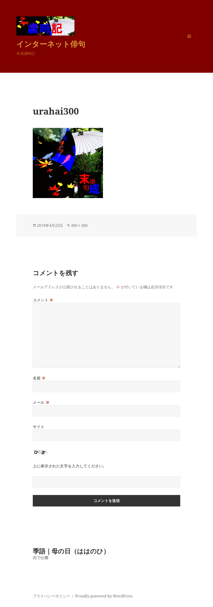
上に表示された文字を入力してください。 (70, 466)
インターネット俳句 (50, 44)
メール (41, 402)
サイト (38, 426)
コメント (43, 300)
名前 (39, 378)
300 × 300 (79, 225)
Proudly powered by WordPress (103, 596)
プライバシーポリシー (51, 596)
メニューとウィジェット (189, 43)
